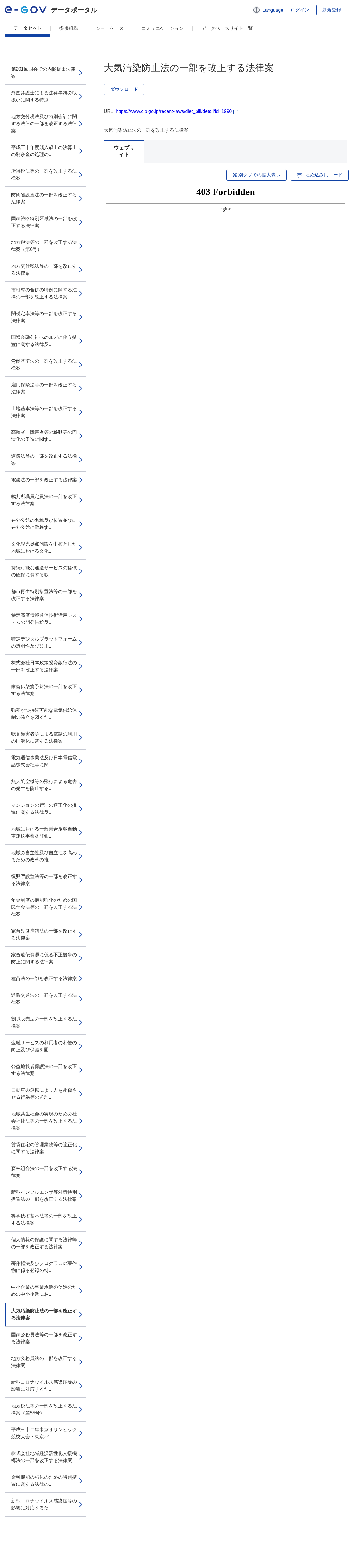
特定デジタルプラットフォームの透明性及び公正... (44, 642)
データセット (27, 28)
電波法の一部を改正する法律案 (44, 479)
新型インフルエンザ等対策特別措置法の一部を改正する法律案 (44, 1196)
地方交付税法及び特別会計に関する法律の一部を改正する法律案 (44, 123)
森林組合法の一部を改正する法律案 (44, 1172)
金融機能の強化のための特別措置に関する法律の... (44, 1481)
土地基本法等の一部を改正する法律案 (44, 412)
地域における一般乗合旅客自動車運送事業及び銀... (44, 832)
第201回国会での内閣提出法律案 (43, 73)
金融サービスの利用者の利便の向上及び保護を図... (44, 1046)
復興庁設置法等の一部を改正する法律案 (44, 880)
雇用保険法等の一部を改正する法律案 (44, 388)
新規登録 (331, 9)
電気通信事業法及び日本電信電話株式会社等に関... (44, 761)
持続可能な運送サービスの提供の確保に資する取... (44, 571)
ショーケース (110, 28)
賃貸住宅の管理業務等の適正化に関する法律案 (44, 1148)
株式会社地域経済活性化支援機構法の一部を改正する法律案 (44, 1457)
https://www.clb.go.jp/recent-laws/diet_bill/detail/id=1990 (174, 111)
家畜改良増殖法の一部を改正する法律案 (44, 934)
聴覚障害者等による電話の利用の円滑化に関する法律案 (44, 737)
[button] (268, 10)
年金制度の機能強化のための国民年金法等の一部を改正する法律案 (44, 907)
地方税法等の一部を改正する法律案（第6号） (44, 246)
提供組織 (68, 28)
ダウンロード (124, 89)
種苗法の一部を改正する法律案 (44, 978)
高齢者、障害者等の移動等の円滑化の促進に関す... (44, 436)
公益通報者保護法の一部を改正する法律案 (44, 1070)
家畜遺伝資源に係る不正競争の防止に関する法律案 (44, 958)
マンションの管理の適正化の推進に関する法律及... (44, 809)
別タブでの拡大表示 (256, 174)
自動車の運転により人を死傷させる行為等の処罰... (44, 1094)
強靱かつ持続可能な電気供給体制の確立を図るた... (44, 714)
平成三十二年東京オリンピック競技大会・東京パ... (44, 1433)
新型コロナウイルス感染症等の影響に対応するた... (44, 1386)
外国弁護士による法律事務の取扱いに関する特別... (44, 96)
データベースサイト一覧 (227, 28)
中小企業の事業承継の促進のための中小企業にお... (44, 1291)
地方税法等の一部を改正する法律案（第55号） (44, 1409)
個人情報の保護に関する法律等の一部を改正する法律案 (44, 1243)
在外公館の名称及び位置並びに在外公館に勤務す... (44, 524)
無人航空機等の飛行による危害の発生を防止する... (44, 785)
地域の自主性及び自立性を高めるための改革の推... (44, 856)
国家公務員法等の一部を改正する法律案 (44, 1338)
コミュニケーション (162, 28)
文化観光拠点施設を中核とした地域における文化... (44, 547)
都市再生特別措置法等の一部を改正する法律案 (44, 595)
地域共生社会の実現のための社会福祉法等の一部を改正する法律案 (44, 1120)
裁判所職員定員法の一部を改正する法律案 (44, 500)
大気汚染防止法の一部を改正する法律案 (44, 1314)
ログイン (299, 9)
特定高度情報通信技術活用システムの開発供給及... (44, 619)
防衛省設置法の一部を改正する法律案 (44, 198)
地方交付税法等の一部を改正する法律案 (44, 270)
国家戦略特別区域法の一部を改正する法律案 (44, 222)
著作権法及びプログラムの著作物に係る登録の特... (44, 1267)
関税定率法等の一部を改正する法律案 (44, 317)
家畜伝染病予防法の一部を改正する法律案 (44, 690)
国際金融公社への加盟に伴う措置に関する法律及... (44, 341)
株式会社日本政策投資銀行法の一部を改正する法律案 (44, 666)
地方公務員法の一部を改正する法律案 (44, 1362)
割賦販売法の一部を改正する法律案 (44, 1022)
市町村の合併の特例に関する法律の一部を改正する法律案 (44, 293)
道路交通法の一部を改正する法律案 (44, 999)
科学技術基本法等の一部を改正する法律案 (44, 1219)
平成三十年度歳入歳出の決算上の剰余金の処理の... (44, 151)
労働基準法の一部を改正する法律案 (44, 365)
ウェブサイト (124, 151)
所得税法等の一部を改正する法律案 (44, 175)
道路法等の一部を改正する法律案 (44, 460)
